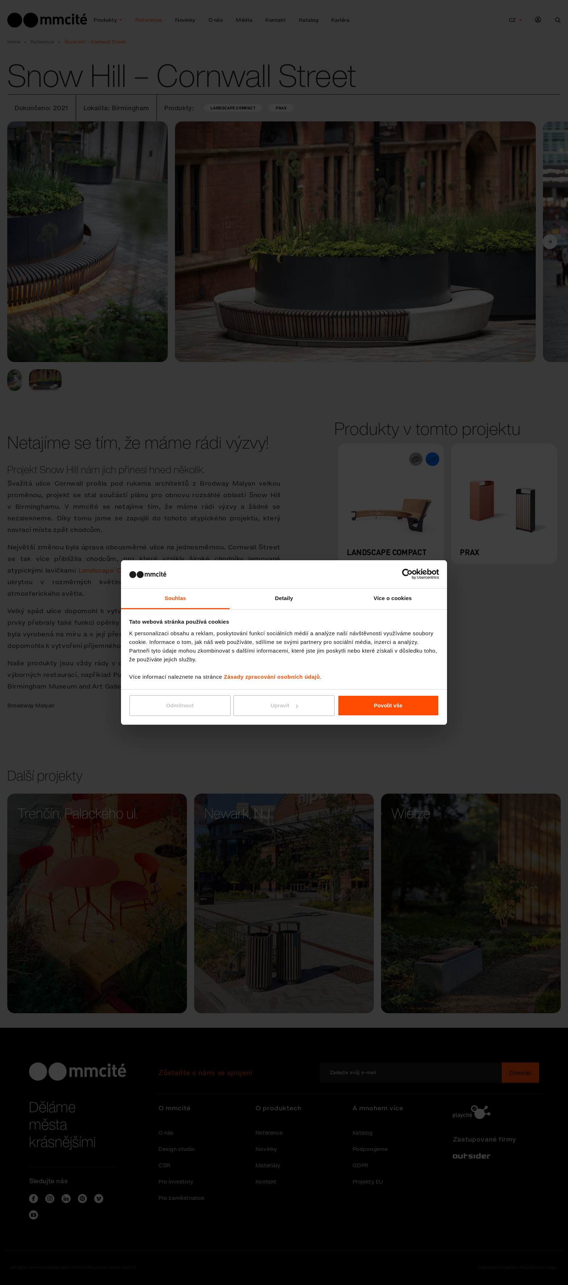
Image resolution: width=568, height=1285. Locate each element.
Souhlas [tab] (175, 598)
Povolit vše (388, 705)
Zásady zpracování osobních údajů (272, 677)
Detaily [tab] (284, 598)
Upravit (284, 705)
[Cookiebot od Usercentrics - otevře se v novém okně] (407, 574)
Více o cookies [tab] (392, 598)
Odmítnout (180, 705)
